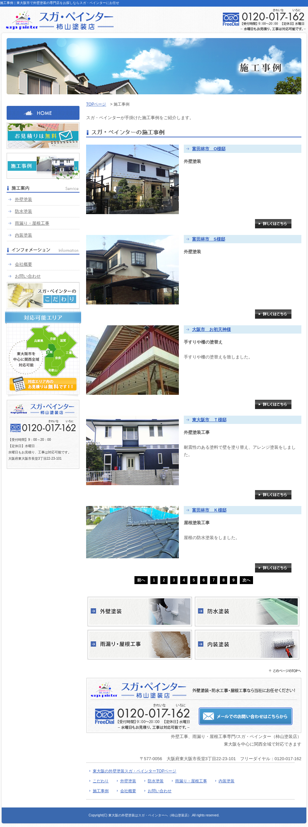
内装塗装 (23, 235)
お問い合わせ (28, 276)
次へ (246, 580)
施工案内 (43, 189)
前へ (141, 580)
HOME (43, 113)
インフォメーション (43, 250)
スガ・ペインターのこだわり (43, 295)
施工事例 (43, 166)
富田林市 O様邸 (209, 148)
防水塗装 (23, 211)
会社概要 (23, 264)
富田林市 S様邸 (208, 239)
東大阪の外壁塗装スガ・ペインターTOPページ (134, 771)
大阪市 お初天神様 (211, 329)
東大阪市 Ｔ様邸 (209, 419)
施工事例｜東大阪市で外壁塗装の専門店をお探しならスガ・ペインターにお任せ (59, 3)
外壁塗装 (23, 199)
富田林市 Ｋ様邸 (209, 510)
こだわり (101, 781)
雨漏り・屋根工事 (32, 223)
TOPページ (96, 104)
